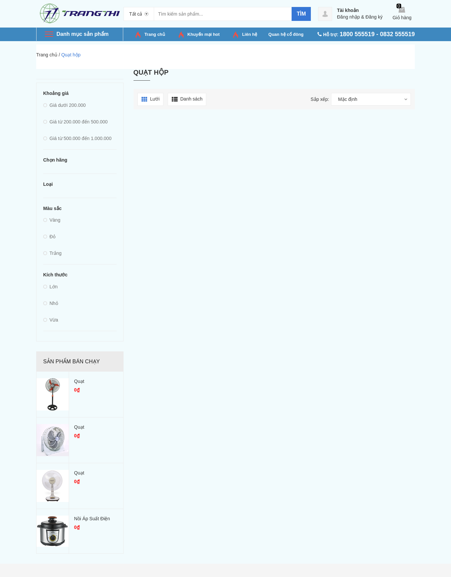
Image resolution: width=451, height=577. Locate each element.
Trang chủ (154, 34)
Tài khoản (348, 10)
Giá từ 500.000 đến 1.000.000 (77, 138)
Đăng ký (374, 17)
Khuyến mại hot (203, 34)
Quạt (79, 381)
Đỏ (49, 237)
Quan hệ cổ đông (286, 34)
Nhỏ (50, 303)
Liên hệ (249, 34)
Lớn (50, 287)
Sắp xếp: (320, 99)
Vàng (51, 220)
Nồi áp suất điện (92, 518)
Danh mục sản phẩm (82, 34)
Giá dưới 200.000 (64, 105)
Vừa (50, 320)
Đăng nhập (348, 17)
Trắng (52, 253)
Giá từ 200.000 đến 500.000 (75, 122)
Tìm (301, 14)
